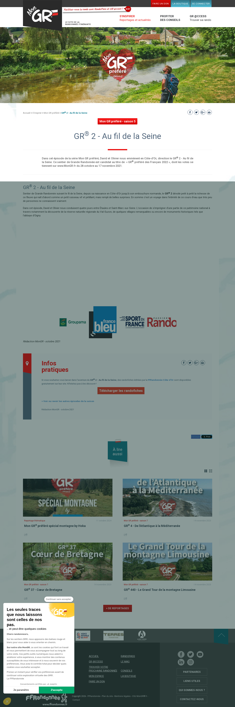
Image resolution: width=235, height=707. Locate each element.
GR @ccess (96, 661)
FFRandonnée (94, 696)
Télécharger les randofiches (121, 391)
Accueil (26, 113)
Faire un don (161, 3)
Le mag (125, 661)
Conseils (126, 670)
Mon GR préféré (51, 113)
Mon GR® (42, 15)
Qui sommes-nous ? (192, 690)
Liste (210, 470)
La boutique (180, 3)
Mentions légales (122, 696)
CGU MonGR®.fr (139, 696)
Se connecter (201, 3)
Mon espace (96, 676)
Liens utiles (191, 681)
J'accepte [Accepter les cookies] (57, 690)
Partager (196, 436)
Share (26, 534)
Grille (205, 471)
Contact (76, 700)
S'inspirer (37, 113)
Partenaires (192, 671)
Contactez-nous (192, 699)
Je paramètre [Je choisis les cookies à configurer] (21, 690)
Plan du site (107, 696)
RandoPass (128, 656)
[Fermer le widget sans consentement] (58, 599)
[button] (7, 701)
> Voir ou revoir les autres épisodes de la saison (68, 401)
